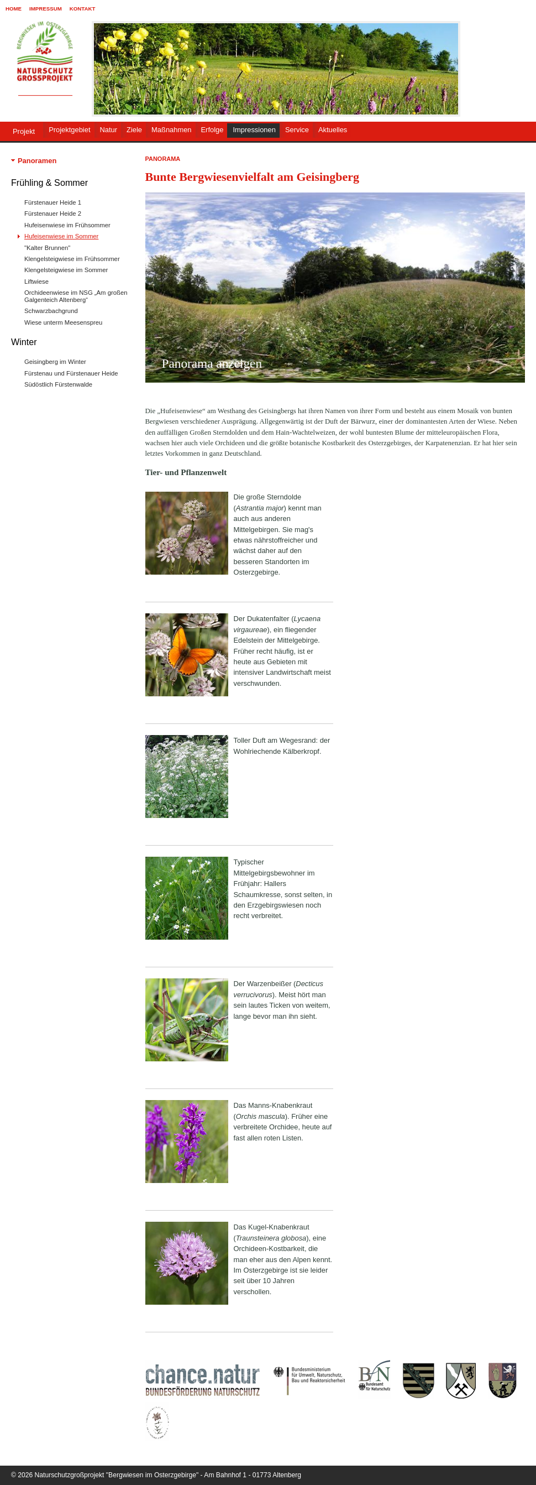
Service (297, 130)
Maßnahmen (171, 130)
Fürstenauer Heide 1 (52, 202)
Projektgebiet (69, 130)
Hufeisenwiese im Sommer (61, 236)
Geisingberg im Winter (55, 361)
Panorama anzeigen (212, 363)
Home (14, 9)
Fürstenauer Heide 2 (52, 213)
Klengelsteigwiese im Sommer (66, 270)
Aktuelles (332, 130)
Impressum (45, 9)
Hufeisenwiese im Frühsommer (67, 225)
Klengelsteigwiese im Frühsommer (72, 259)
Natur (109, 130)
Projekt (24, 131)
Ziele (134, 130)
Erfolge (212, 130)
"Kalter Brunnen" (47, 247)
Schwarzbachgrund (51, 311)
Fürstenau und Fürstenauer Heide (71, 373)
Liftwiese (36, 281)
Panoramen (37, 161)
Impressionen (254, 130)
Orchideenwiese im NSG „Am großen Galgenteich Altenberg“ (75, 296)
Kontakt (83, 9)
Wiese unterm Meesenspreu (63, 322)
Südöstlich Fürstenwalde (58, 384)
